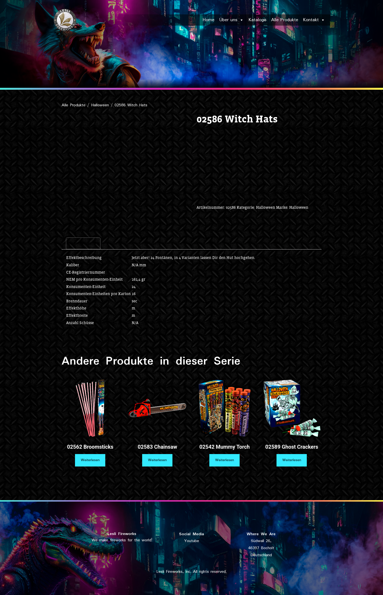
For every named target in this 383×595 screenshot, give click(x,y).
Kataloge (257, 20)
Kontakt (314, 20)
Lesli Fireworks (121, 534)
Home (208, 20)
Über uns (231, 20)
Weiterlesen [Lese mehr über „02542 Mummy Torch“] (224, 460)
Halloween (100, 105)
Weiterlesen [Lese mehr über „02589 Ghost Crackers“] (291, 460)
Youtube (191, 541)
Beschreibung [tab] (83, 243)
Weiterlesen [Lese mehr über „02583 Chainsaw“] (157, 460)
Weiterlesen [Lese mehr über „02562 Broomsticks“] (90, 460)
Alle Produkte (284, 20)
